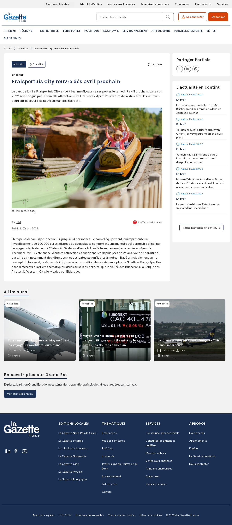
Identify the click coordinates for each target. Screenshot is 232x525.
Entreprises (49, 30)
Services (222, 4)
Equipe (193, 448)
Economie (111, 30)
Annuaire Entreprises (155, 4)
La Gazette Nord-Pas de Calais (77, 432)
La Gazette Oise (68, 463)
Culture (107, 491)
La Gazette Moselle (70, 471)
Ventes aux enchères (159, 460)
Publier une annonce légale (163, 432)
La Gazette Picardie (70, 440)
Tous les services (156, 484)
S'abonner (218, 16)
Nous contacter (199, 463)
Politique (91, 30)
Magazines (12, 38)
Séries (211, 30)
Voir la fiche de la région (20, 393)
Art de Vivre (161, 30)
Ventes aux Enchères (121, 4)
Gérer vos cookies (151, 515)
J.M (18, 222)
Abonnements (198, 440)
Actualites (23, 48)
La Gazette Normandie (72, 456)
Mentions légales (44, 515)
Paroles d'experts (188, 30)
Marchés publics (156, 453)
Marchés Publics (91, 4)
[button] (10, 30)
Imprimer (155, 64)
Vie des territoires (113, 440)
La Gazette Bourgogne (72, 479)
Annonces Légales (57, 4)
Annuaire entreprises (159, 468)
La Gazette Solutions (202, 456)
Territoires (71, 30)
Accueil (8, 48)
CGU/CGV (65, 515)
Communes (182, 4)
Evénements (203, 4)
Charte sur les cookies (122, 515)
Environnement (135, 30)
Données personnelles (90, 515)
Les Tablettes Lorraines (150, 222)
